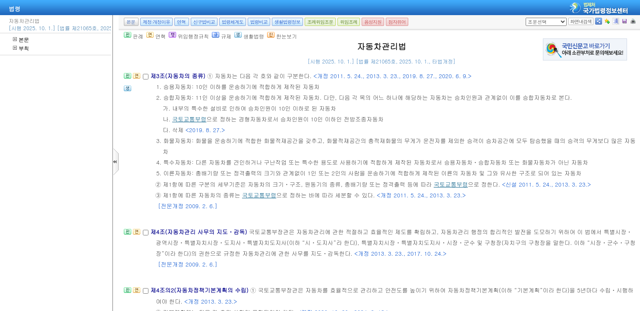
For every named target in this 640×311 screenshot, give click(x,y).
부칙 (21, 48)
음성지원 (372, 22)
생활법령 (249, 36)
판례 (133, 36)
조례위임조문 (320, 22)
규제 (221, 36)
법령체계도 (232, 22)
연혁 (181, 22)
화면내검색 (581, 21)
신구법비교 (204, 22)
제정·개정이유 (156, 22)
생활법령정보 (287, 22)
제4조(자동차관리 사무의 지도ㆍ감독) (199, 232)
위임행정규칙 (189, 36)
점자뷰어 (397, 22)
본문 (21, 39)
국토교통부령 (189, 119)
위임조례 (348, 22)
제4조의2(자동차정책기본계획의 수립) (200, 290)
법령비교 (259, 22)
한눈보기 (282, 36)
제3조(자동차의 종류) (178, 76)
